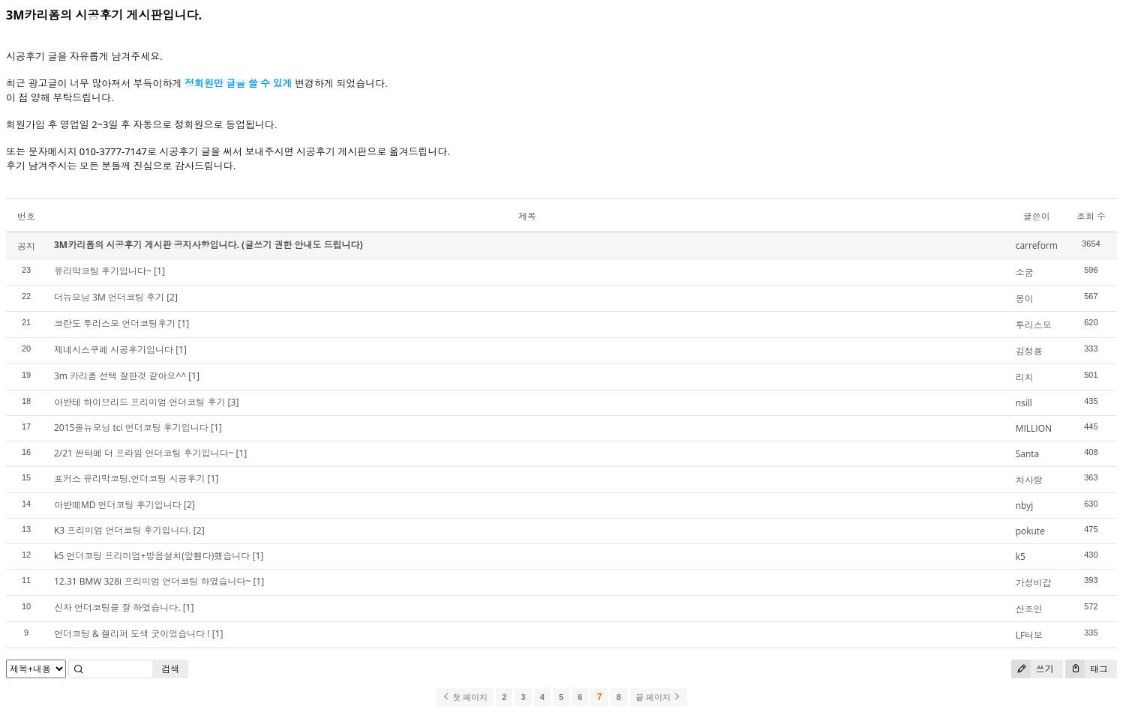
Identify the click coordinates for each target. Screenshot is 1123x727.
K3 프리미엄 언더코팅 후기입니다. (122, 530)
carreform (1037, 245)
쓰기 (1032, 669)
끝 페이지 (658, 697)
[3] (233, 402)
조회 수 (1091, 216)
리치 (1025, 377)
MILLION (1034, 428)
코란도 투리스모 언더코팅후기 (115, 323)
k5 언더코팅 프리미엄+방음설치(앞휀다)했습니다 (152, 555)
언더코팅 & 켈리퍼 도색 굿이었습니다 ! (132, 633)
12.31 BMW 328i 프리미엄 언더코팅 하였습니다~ (152, 581)
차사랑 (1029, 480)
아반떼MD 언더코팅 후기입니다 (118, 504)
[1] (159, 271)
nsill (1024, 402)
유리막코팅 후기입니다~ (103, 271)
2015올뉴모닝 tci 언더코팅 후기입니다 (131, 427)
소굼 (1025, 272)
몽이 (1025, 298)
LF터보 (1029, 635)
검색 (170, 669)
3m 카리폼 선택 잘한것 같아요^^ (120, 375)
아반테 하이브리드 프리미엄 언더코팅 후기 (139, 402)
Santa (1028, 453)
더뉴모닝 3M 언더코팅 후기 (109, 297)
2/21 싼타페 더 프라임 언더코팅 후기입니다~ (143, 453)
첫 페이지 (465, 697)
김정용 (1029, 351)
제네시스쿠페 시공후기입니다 (113, 349)
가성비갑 (1034, 582)
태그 (1086, 669)
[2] (172, 297)
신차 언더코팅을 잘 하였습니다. (117, 607)
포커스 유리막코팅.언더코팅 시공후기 (129, 478)
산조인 (1029, 609)
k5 (1020, 556)
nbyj (1025, 505)
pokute (1030, 531)
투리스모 (1034, 325)
